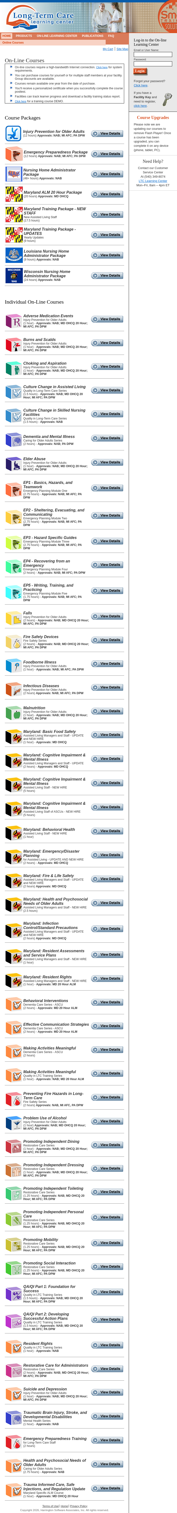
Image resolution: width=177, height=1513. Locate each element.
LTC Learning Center (153, 181)
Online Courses (13, 42)
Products (24, 36)
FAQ (111, 36)
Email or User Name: (146, 50)
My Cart (108, 49)
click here (140, 106)
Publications (92, 36)
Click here (102, 67)
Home (6, 36)
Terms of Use (50, 1506)
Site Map (122, 49)
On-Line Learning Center (57, 36)
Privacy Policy (78, 1506)
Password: (140, 59)
